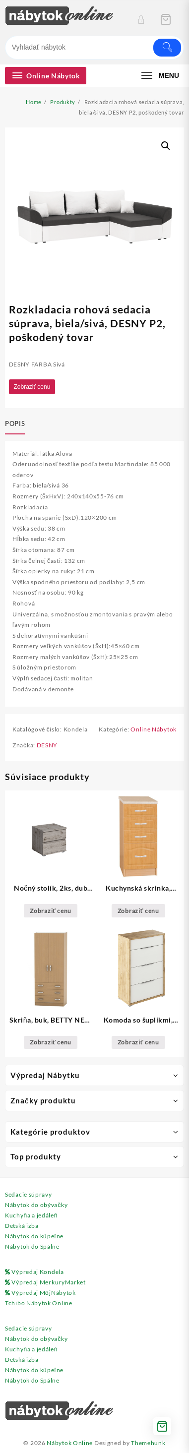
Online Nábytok (153, 729)
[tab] (17, 424)
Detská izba (22, 1225)
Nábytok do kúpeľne (34, 1236)
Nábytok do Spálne (32, 1246)
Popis (15, 423)
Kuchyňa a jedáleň (31, 1215)
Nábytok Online (70, 1443)
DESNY (47, 745)
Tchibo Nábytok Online (38, 1303)
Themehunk (148, 1443)
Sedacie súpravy (28, 1194)
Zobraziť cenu (32, 386)
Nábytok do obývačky (36, 1205)
